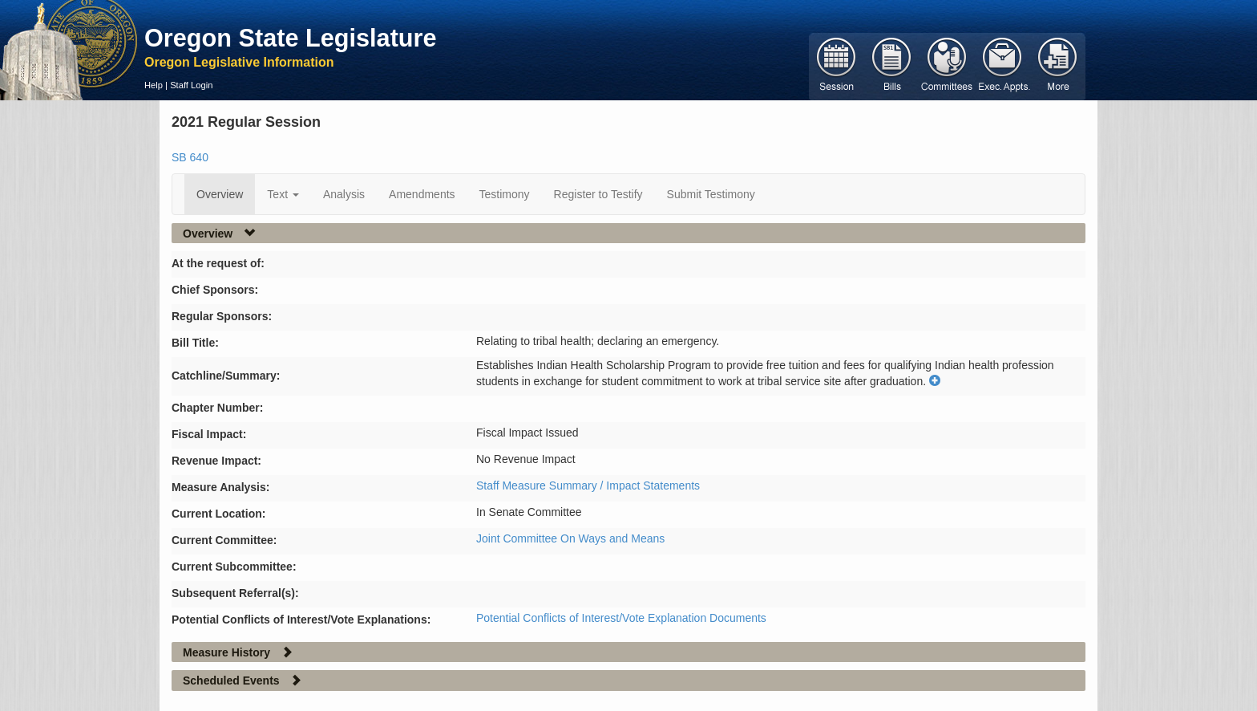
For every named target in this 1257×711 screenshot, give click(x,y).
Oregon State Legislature (290, 38)
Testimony (504, 194)
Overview (219, 194)
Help (153, 85)
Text (283, 194)
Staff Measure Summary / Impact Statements (588, 485)
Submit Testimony (711, 194)
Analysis (344, 194)
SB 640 (190, 157)
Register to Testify (598, 194)
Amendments (422, 194)
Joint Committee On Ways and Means (570, 538)
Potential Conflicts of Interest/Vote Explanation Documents (621, 617)
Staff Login (191, 85)
